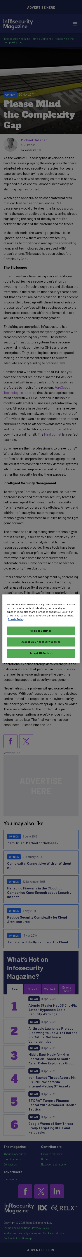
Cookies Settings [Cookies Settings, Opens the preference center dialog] (41, 630)
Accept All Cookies (41, 653)
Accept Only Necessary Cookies (41, 641)
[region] (41, 628)
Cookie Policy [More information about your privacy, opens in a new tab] (16, 619)
